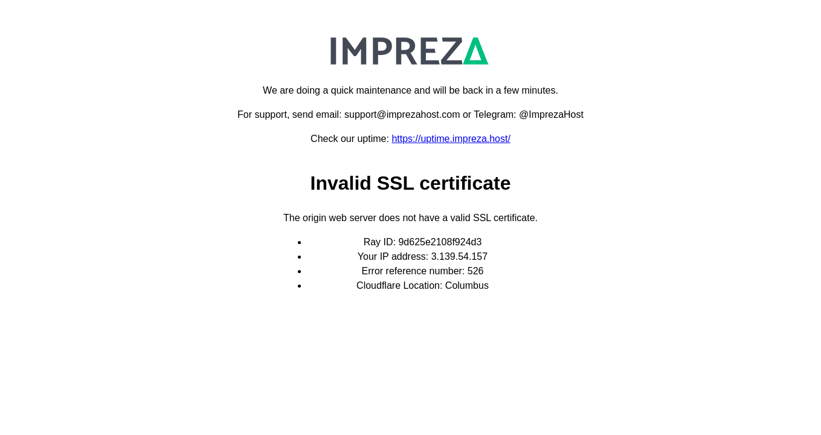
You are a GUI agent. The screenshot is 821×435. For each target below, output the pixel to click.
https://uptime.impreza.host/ (450, 139)
